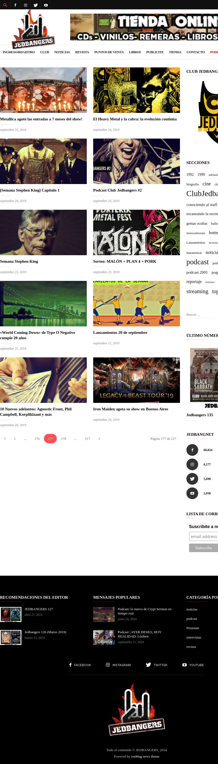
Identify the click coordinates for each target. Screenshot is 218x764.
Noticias (62, 52)
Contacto (196, 52)
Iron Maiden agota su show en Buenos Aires (130, 409)
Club (44, 52)
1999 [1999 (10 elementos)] (201, 175)
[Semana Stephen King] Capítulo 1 (30, 190)
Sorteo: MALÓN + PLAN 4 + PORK (124, 261)
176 (37, 439)
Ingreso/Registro (19, 52)
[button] (5, 5)
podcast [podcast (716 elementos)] (197, 262)
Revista (82, 52)
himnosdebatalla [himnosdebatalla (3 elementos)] (195, 233)
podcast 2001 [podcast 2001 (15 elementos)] (197, 272)
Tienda (175, 52)
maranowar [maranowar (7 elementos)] (194, 253)
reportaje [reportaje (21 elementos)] (194, 281)
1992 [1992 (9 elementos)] (190, 175)
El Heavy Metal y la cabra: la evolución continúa (135, 119)
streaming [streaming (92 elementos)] (197, 291)
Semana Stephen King (19, 261)
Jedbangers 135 (199, 415)
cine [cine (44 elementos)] (206, 183)
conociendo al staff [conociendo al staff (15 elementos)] (201, 205)
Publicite (155, 52)
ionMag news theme (145, 756)
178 (63, 439)
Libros (135, 52)
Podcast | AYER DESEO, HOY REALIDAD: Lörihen (139, 634)
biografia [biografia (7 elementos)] (192, 184)
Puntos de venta (109, 52)
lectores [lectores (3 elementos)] (213, 242)
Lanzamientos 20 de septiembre (120, 332)
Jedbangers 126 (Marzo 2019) (45, 632)
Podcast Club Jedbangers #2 (117, 190)
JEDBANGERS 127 (39, 609)
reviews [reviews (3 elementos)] (209, 282)
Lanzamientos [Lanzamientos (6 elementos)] (195, 243)
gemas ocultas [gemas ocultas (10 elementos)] (196, 223)
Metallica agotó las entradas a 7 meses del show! (41, 119)
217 (87, 439)
